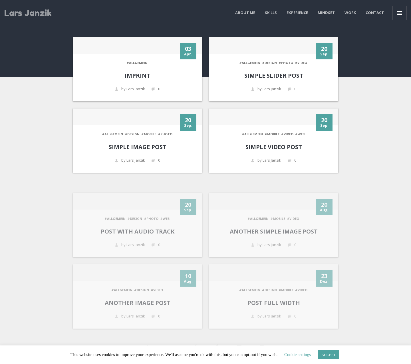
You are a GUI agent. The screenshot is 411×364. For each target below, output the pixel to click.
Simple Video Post (273, 147)
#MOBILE (148, 134)
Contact (375, 12)
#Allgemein (137, 63)
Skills (271, 12)
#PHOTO (286, 63)
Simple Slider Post (273, 75)
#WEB (300, 134)
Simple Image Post (137, 147)
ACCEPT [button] (328, 355)
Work (350, 12)
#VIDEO (301, 63)
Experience (297, 12)
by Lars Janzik (130, 89)
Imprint (137, 75)
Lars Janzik (28, 13)
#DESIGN (269, 63)
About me (245, 12)
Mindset (326, 12)
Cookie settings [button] (297, 354)
